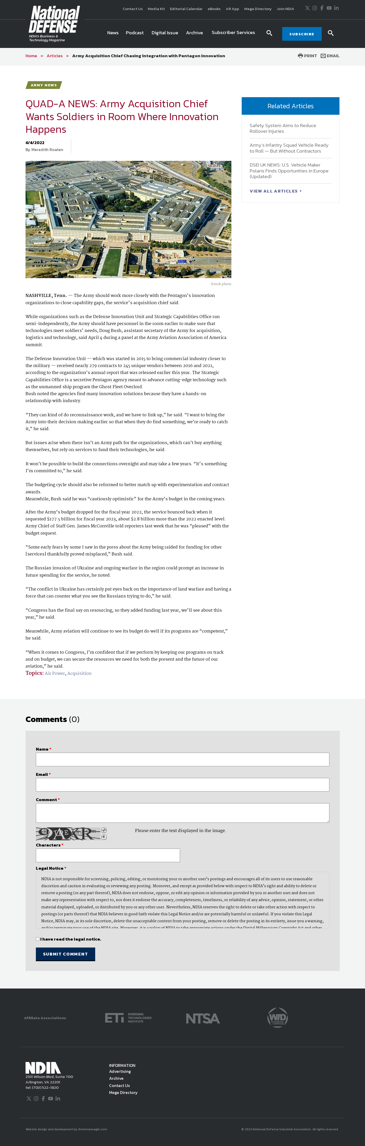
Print (307, 55)
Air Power (55, 673)
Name (43, 749)
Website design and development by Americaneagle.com (67, 1129)
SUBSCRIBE (301, 34)
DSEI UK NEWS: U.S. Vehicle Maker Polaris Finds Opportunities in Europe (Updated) (289, 170)
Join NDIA (285, 9)
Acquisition (79, 673)
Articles (55, 55)
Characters (49, 845)
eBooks (214, 9)
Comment (48, 799)
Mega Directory (258, 9)
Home (31, 55)
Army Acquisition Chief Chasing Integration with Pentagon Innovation (148, 55)
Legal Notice (51, 868)
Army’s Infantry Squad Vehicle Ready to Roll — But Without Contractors (289, 148)
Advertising (120, 1071)
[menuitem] (113, 34)
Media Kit (156, 9)
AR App (232, 9)
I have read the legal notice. (70, 939)
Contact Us (133, 9)
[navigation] (182, 34)
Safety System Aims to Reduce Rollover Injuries (283, 128)
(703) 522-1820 (45, 1087)
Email (330, 55)
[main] (182, 527)
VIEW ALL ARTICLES (274, 191)
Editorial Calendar (186, 9)
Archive (116, 1078)
